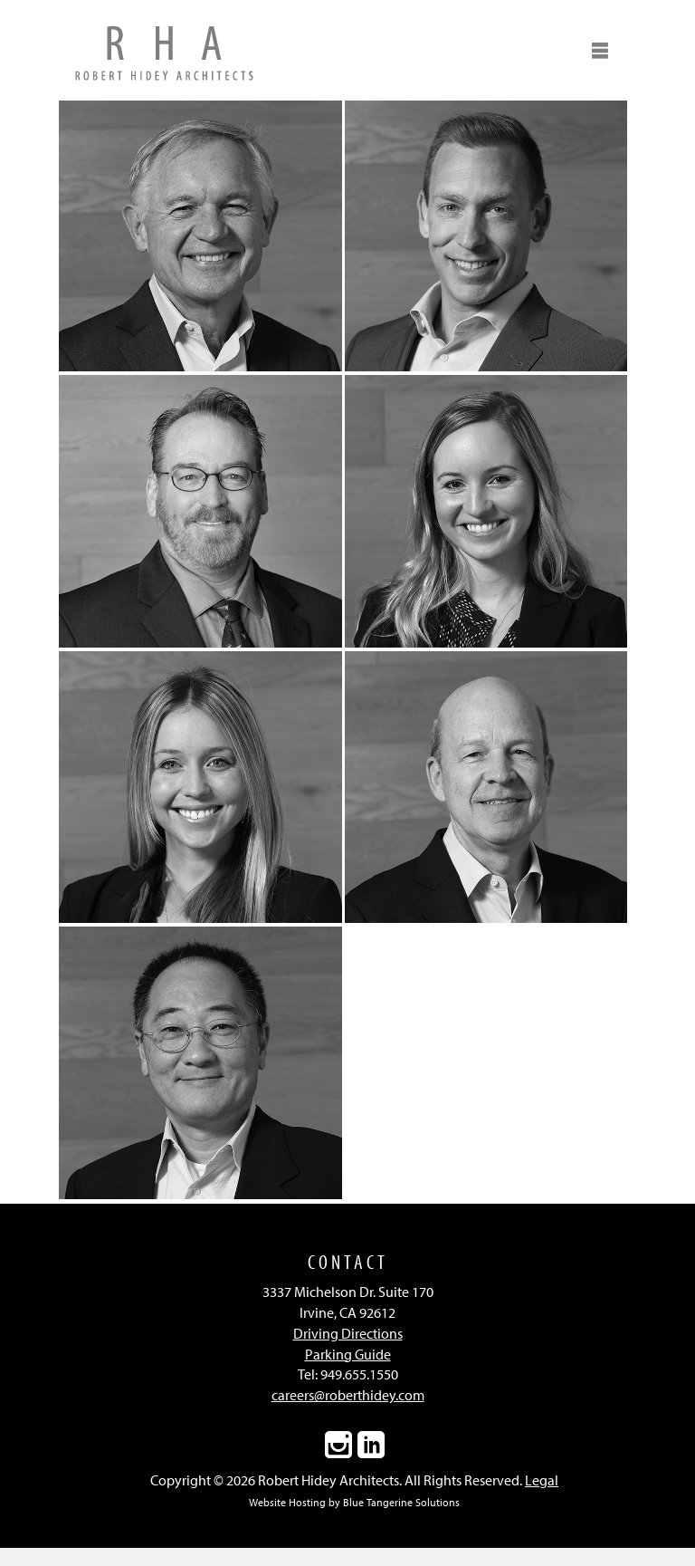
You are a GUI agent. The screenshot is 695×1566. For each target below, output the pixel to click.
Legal (541, 1480)
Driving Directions (348, 1333)
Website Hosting (287, 1502)
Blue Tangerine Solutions (401, 1502)
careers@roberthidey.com (347, 1395)
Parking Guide (348, 1354)
